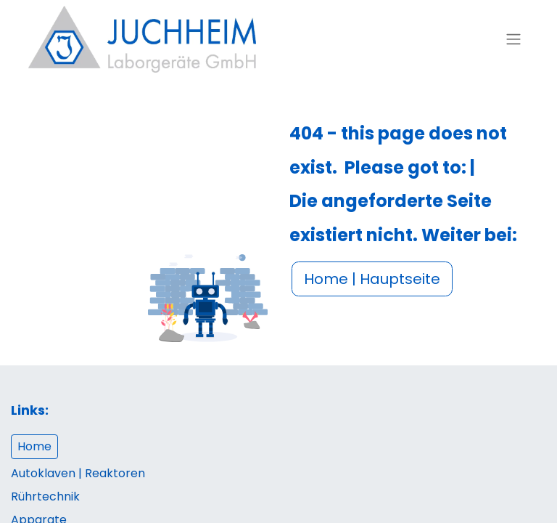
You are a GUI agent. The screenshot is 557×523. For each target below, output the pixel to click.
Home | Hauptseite (372, 279)
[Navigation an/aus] (513, 39)
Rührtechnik (45, 496)
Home (34, 446)
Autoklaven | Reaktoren (78, 473)
